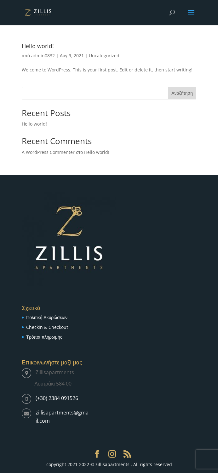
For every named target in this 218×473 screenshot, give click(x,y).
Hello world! (38, 46)
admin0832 (43, 56)
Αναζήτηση (182, 93)
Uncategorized (104, 56)
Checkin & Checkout (47, 327)
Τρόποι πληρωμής (44, 337)
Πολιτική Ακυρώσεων (46, 317)
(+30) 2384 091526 (57, 398)
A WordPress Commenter (48, 152)
